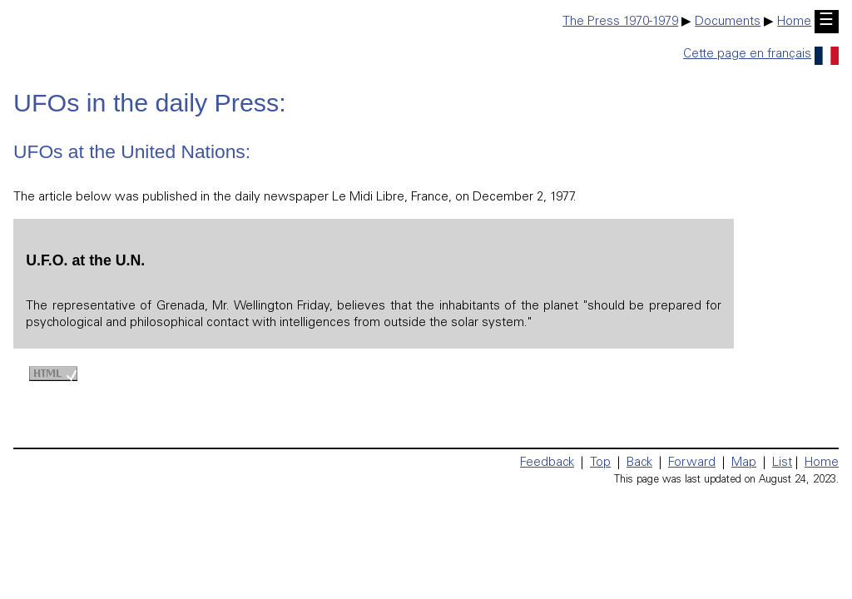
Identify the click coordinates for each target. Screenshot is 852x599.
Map (743, 463)
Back (639, 463)
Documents (727, 22)
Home (794, 22)
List (782, 463)
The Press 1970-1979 (620, 22)
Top (600, 463)
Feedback (547, 463)
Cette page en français (761, 54)
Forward (692, 463)
